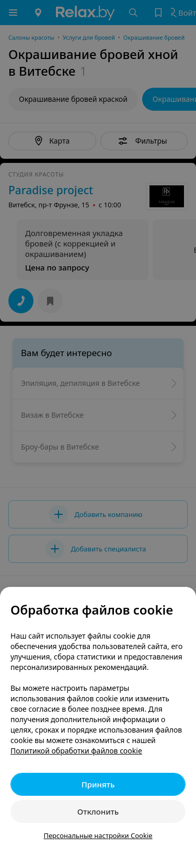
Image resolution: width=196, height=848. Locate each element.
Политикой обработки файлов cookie (76, 751)
